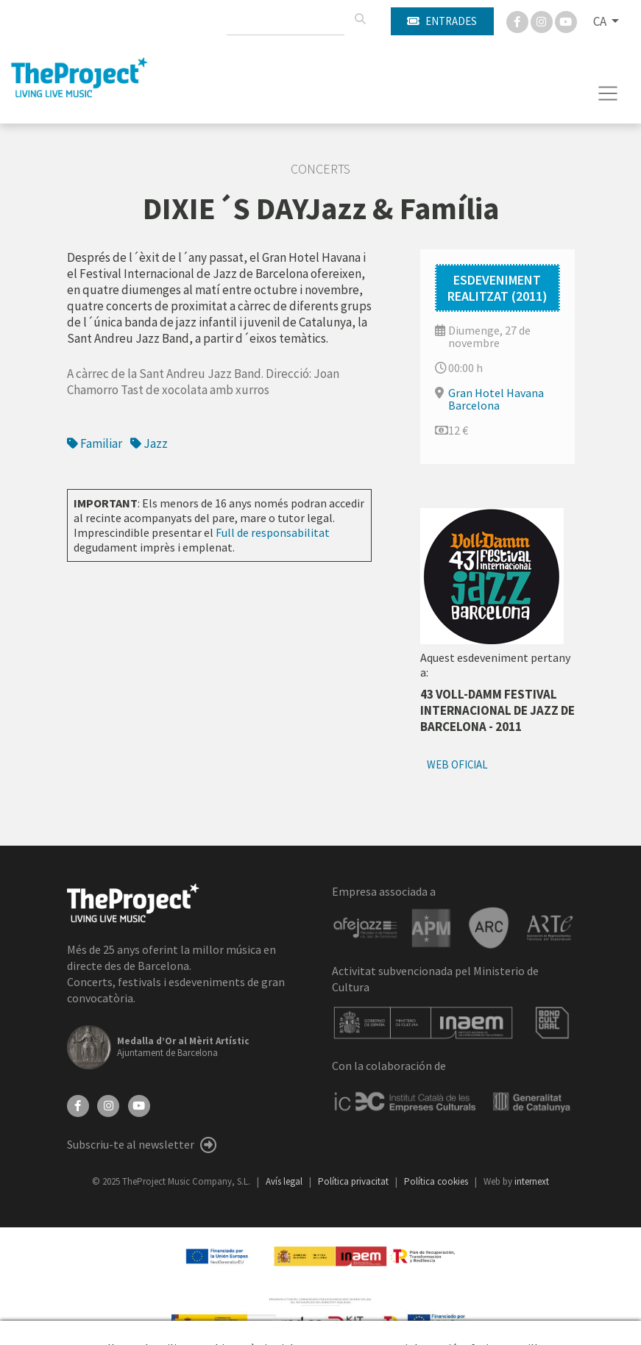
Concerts (320, 169)
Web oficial (457, 764)
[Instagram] (543, 21)
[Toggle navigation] (608, 93)
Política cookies (437, 1181)
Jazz (149, 443)
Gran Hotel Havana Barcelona (496, 399)
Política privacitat (354, 1181)
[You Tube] (566, 21)
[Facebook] (518, 21)
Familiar (94, 443)
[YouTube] (139, 1104)
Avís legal (285, 1181)
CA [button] (601, 21)
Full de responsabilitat (273, 532)
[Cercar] (360, 19)
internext (531, 1181)
